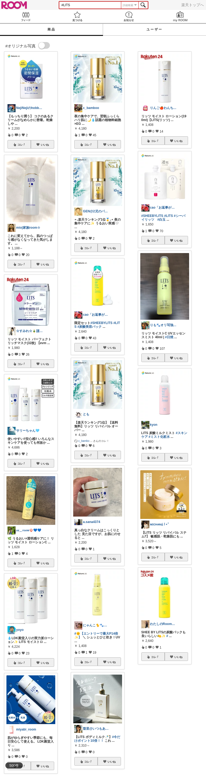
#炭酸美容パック (90, 327)
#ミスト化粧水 (159, 437)
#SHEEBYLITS (101, 323)
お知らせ (128, 16)
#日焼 (169, 337)
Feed (26, 16)
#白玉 (161, 219)
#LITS (168, 216)
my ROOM (180, 16)
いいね (45, 144)
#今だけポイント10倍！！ (97, 739)
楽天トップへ (192, 5)
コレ (21, 144)
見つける (77, 16)
